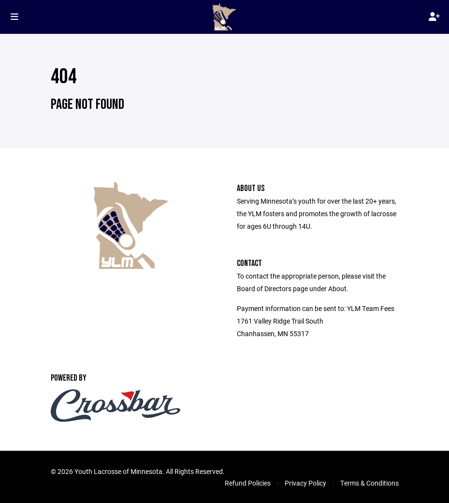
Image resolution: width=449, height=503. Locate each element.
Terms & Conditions (369, 483)
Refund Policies (248, 483)
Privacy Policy (305, 483)
